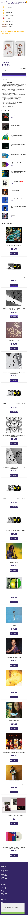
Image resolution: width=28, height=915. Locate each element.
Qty (2, 70)
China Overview (9, 26)
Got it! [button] (12, 912)
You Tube (8, 18)
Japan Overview (9, 24)
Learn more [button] (5, 909)
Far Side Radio (3, 885)
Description (5, 79)
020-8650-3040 (4, 878)
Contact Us (3, 900)
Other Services (9, 21)
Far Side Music (9, 7)
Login (2, 902)
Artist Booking (9, 12)
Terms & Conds (4, 899)
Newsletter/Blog (10, 15)
